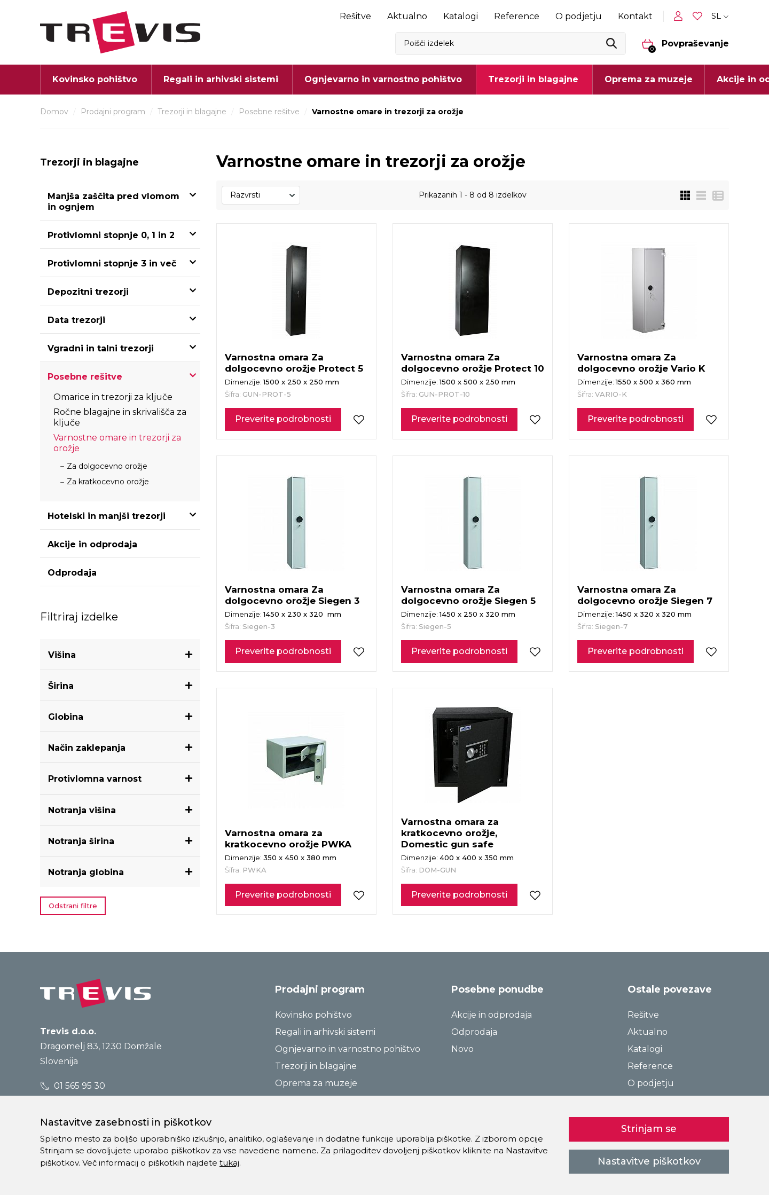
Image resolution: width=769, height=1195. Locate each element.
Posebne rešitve (269, 111)
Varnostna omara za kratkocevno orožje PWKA (288, 839)
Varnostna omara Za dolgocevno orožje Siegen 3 (292, 595)
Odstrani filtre (73, 905)
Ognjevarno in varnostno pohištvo (347, 1049)
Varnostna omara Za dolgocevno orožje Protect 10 (472, 363)
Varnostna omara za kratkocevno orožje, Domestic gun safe (450, 833)
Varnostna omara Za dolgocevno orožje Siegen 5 (468, 595)
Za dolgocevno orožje (107, 466)
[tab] (120, 655)
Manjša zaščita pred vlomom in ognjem (113, 201)
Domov (54, 111)
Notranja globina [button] (86, 872)
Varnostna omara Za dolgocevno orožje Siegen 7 (644, 595)
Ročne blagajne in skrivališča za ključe (119, 417)
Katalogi (460, 16)
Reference (516, 16)
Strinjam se (649, 1129)
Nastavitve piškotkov (649, 1161)
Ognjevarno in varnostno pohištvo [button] (383, 79)
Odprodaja (72, 573)
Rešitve (355, 16)
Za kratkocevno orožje (108, 481)
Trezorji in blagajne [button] (533, 79)
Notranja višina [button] (82, 810)
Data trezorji (76, 320)
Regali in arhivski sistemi (325, 1032)
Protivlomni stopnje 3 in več (112, 263)
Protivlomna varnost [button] (95, 779)
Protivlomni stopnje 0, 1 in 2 (111, 235)
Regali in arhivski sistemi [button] (220, 79)
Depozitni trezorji (88, 292)
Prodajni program (113, 111)
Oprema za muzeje (649, 79)
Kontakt (635, 16)
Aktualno (407, 16)
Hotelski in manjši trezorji (107, 516)
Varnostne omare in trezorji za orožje (117, 443)
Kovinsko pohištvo (313, 1015)
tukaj (229, 1163)
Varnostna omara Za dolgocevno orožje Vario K (641, 363)
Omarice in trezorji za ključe (112, 397)
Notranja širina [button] (81, 841)
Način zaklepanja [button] (86, 748)
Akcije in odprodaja (92, 544)
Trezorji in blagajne (192, 111)
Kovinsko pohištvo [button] (94, 79)
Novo (462, 1049)
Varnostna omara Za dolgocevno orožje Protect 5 (294, 363)
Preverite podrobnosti (283, 419)
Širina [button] (61, 686)
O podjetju (578, 16)
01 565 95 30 (73, 1086)
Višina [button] (62, 655)
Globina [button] (65, 717)
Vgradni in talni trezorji (101, 348)
